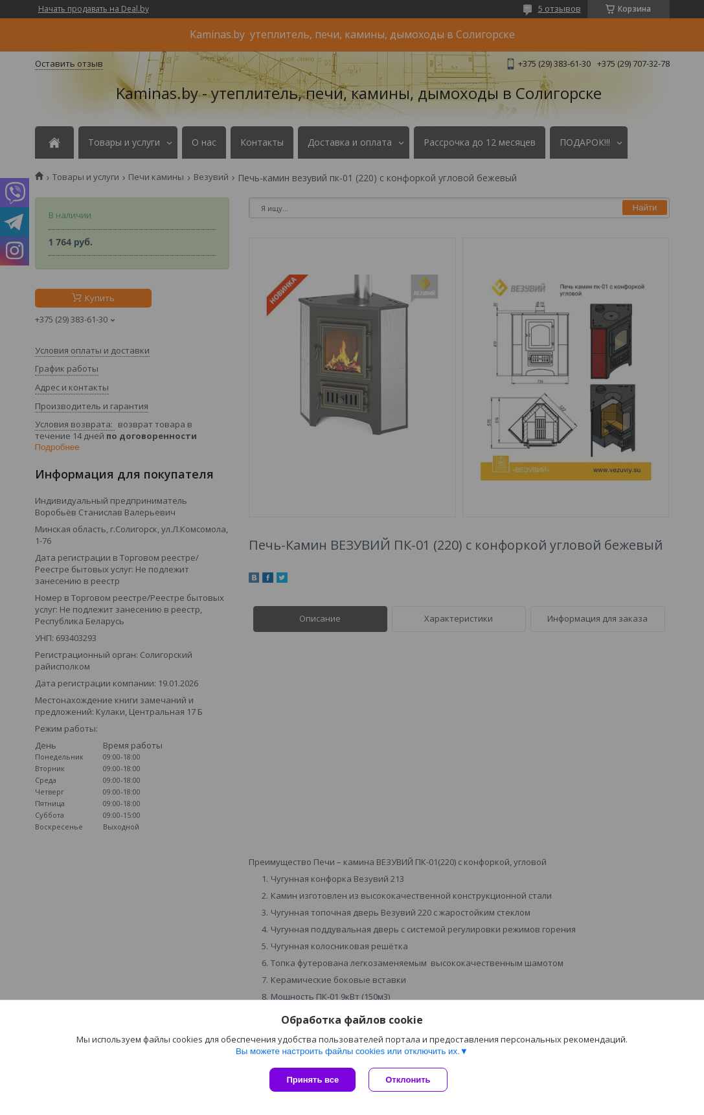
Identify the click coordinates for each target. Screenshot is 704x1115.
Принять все (312, 1080)
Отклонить (407, 1080)
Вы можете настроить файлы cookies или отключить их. (348, 1051)
